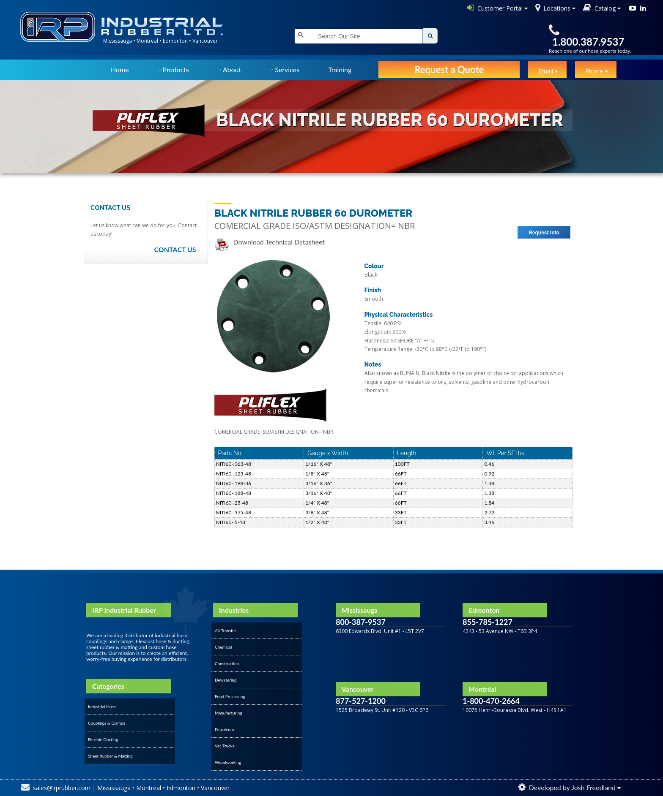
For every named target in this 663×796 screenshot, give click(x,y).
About (232, 69)
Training (339, 69)
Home (120, 69)
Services (287, 69)
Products (176, 69)
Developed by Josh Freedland (572, 787)
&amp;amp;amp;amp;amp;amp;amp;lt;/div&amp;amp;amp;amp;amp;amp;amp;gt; (391, 729)
